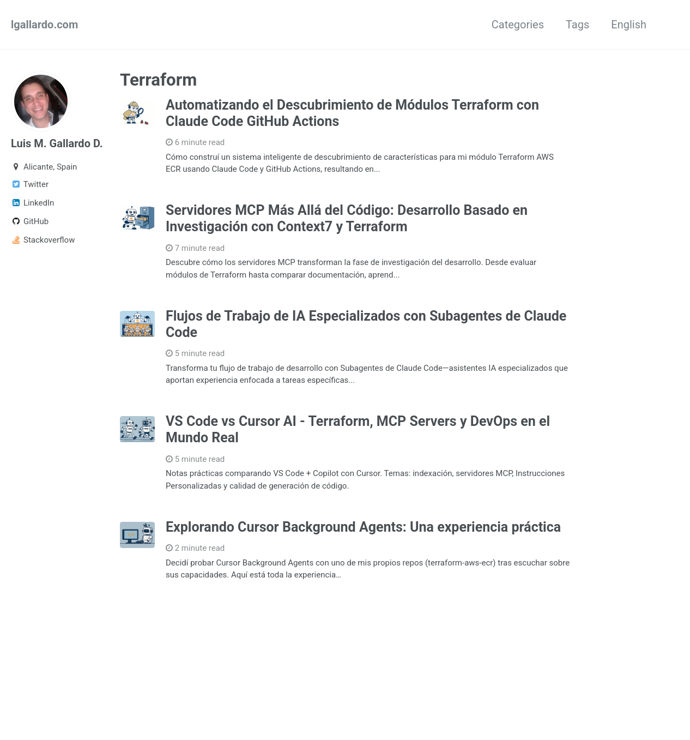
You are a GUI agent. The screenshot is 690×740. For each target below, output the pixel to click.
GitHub (30, 221)
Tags (577, 24)
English (628, 24)
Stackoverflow (43, 240)
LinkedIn (32, 203)
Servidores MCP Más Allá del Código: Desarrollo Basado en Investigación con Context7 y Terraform (347, 218)
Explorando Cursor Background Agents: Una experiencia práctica (363, 527)
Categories (518, 24)
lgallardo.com (44, 24)
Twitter (30, 184)
